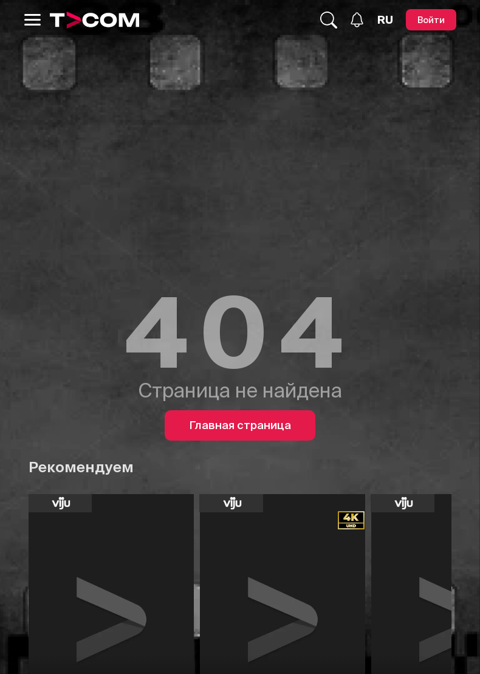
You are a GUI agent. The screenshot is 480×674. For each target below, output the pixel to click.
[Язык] (385, 20)
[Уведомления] (357, 19)
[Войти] (431, 19)
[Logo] (95, 20)
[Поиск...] (328, 20)
